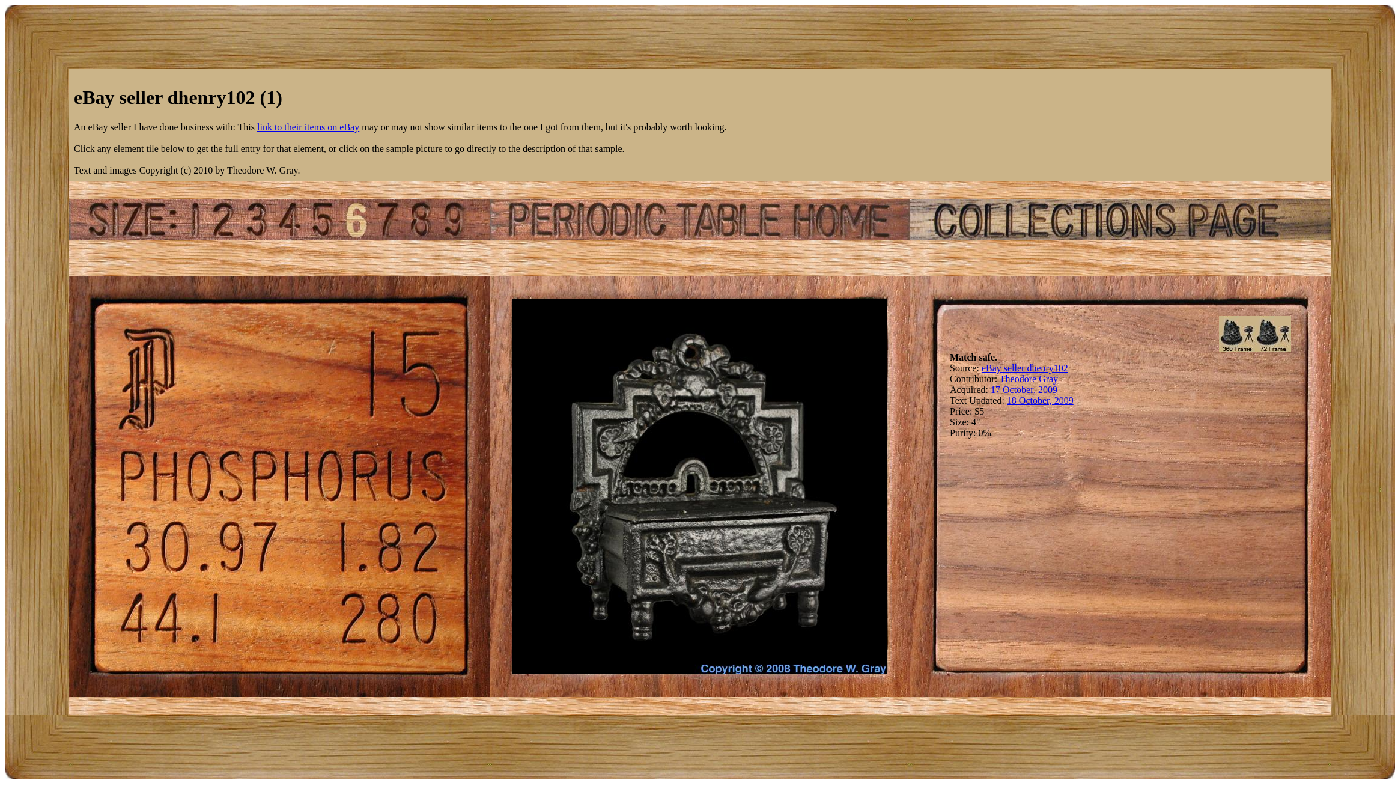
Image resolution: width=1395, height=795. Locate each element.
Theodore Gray (1029, 379)
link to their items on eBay (308, 127)
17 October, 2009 (1024, 390)
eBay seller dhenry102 (1025, 368)
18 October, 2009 (1040, 400)
